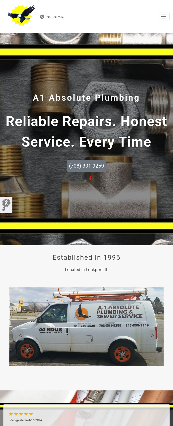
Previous (20, 335)
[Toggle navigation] (164, 16)
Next (152, 335)
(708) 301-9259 (52, 16)
